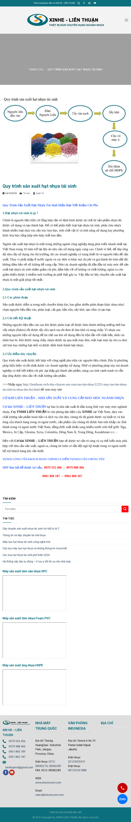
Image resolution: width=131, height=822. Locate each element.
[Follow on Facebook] (84, 3)
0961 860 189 (17, 751)
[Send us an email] (89, 3)
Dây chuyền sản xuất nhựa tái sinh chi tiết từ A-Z (31, 528)
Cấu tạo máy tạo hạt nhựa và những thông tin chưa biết (35, 548)
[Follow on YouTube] (95, 3)
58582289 (55, 766)
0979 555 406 (17, 741)
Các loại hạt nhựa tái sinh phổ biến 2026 (26, 555)
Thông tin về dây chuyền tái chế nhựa (24, 535)
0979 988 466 (17, 746)
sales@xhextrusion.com (49, 794)
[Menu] (126, 20)
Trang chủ (36, 69)
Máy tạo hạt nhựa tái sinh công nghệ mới (26, 542)
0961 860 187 (17, 756)
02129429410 (76, 761)
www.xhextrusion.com (48, 782)
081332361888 (77, 770)
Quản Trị (40, 193)
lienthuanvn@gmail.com (19, 767)
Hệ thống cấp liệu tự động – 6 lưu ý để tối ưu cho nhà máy (37, 561)
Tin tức (26, 193)
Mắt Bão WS (75, 812)
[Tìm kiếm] (78, 3)
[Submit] (125, 509)
